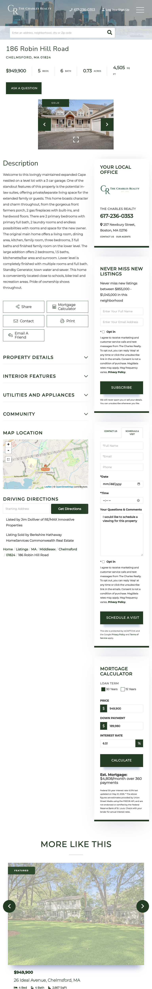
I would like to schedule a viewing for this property (121, 535)
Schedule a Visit (132, 432)
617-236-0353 (116, 216)
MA (33, 549)
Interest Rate (111, 735)
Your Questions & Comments (121, 509)
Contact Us (107, 236)
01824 (10, 555)
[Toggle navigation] (140, 9)
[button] (109, 33)
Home (8, 549)
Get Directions (69, 509)
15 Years (129, 689)
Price (104, 700)
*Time (104, 493)
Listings (22, 549)
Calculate (121, 760)
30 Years (110, 689)
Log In (108, 9)
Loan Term (109, 683)
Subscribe (121, 387)
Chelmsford (68, 549)
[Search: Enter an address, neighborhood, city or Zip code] (62, 33)
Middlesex (48, 549)
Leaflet (48, 486)
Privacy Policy (116, 372)
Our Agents (123, 236)
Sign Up (123, 9)
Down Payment (112, 718)
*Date (104, 476)
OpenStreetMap (64, 486)
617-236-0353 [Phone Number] (82, 10)
